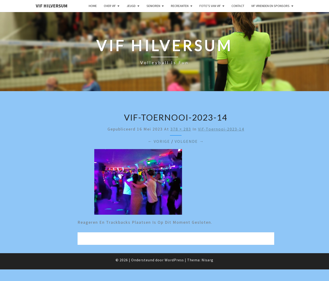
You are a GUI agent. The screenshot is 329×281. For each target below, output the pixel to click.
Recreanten (180, 6)
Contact (237, 6)
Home (93, 6)
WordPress (174, 260)
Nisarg (207, 260)
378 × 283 (180, 129)
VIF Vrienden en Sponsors (270, 6)
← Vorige (159, 141)
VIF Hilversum (52, 6)
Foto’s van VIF (210, 6)
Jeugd (131, 6)
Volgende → (189, 141)
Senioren (153, 6)
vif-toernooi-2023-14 (221, 129)
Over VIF (110, 6)
